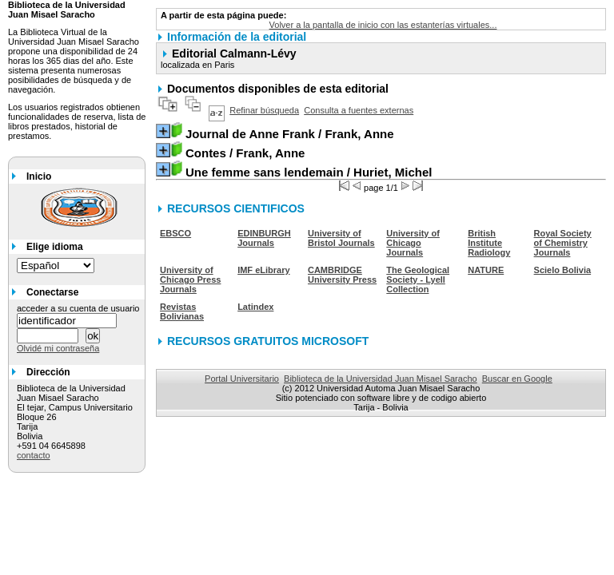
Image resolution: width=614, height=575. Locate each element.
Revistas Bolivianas (182, 311)
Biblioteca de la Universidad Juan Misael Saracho (380, 378)
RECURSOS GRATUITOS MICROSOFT (268, 341)
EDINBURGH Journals (264, 238)
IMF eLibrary (263, 270)
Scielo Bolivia (563, 270)
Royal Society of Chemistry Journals (563, 242)
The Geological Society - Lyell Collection (417, 279)
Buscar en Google (517, 378)
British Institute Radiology (489, 242)
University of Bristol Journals (341, 238)
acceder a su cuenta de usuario (78, 308)
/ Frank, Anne (289, 134)
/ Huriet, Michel (308, 172)
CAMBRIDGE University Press (342, 274)
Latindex (255, 306)
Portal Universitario (242, 378)
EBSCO (175, 233)
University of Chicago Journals (413, 242)
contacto (33, 455)
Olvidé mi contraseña (58, 348)
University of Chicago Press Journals (190, 279)
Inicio (38, 176)
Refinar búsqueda (264, 110)
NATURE (486, 270)
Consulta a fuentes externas (358, 110)
